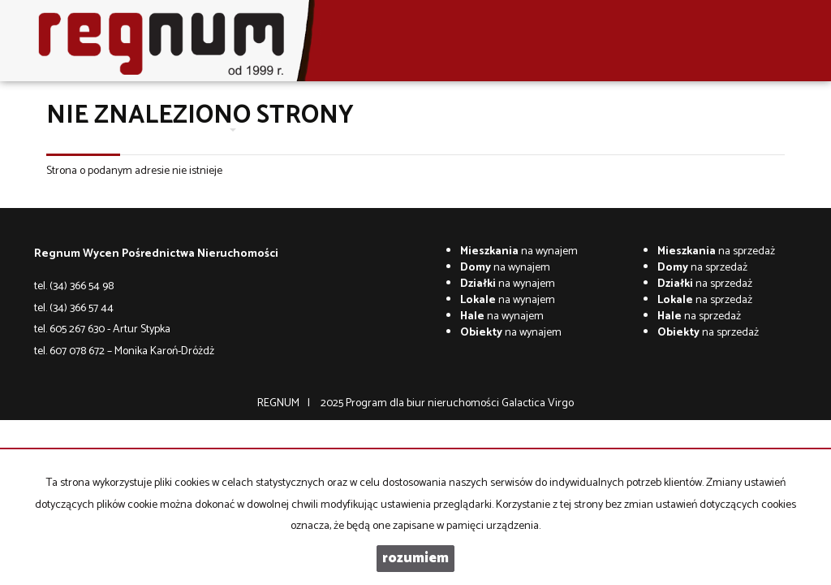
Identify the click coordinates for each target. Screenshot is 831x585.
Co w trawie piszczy (475, 129)
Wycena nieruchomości (305, 129)
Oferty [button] (213, 129)
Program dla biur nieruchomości (424, 403)
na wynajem (519, 251)
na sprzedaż (716, 251)
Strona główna (93, 129)
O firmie (161, 129)
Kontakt (397, 129)
